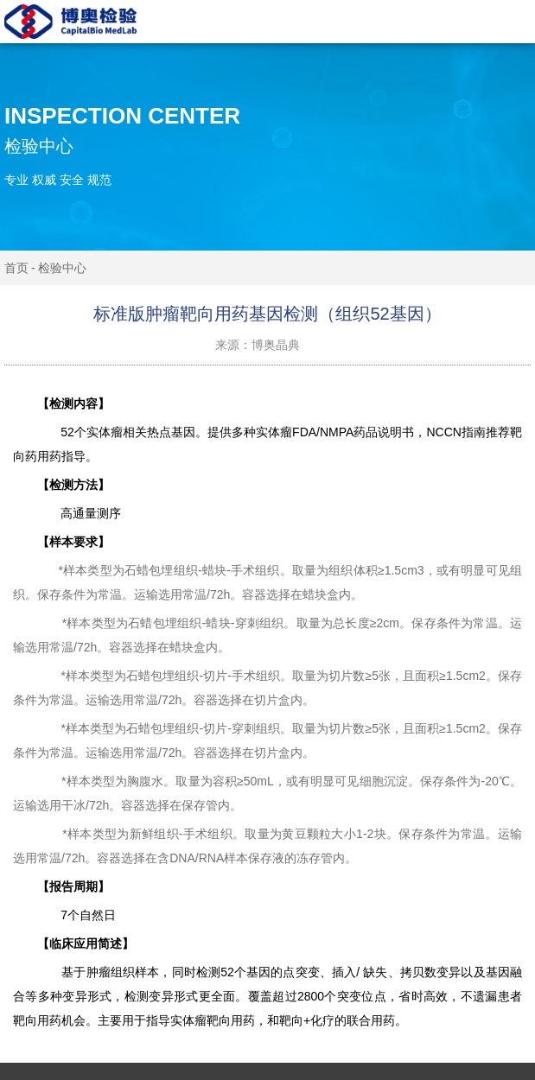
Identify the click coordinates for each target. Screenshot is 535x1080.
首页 (16, 268)
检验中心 (62, 268)
